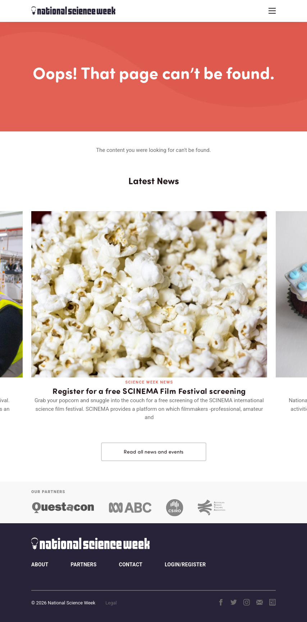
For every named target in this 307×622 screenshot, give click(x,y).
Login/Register (185, 564)
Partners (83, 564)
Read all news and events (153, 452)
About (39, 564)
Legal (110, 602)
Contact (130, 564)
